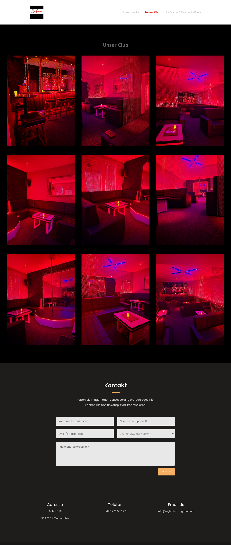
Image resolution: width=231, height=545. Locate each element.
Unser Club (152, 12)
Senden (166, 471)
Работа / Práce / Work (184, 12)
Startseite (131, 12)
